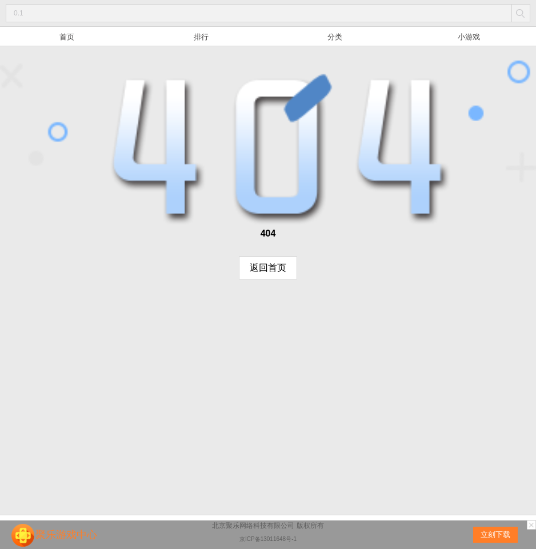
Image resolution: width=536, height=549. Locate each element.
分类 (334, 37)
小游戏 (469, 37)
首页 (66, 37)
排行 (201, 37)
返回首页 (268, 268)
